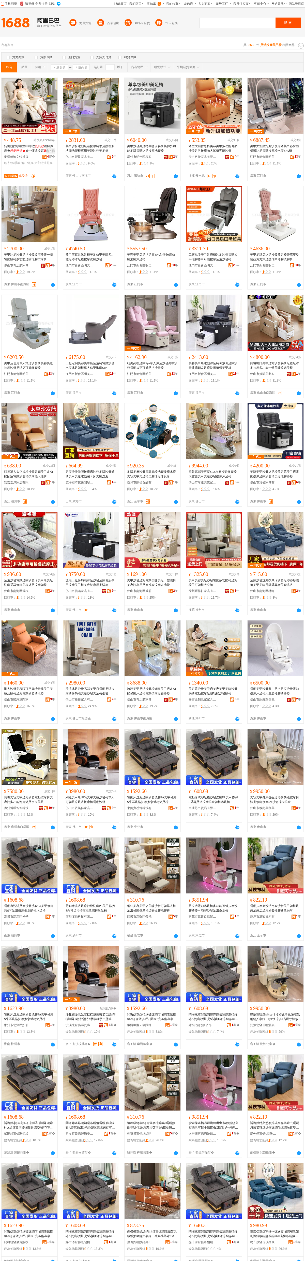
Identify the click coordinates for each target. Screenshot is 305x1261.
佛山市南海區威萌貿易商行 (141, 591)
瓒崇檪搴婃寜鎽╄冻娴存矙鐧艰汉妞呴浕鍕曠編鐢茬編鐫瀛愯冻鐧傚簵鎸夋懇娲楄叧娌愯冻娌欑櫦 (274, 1234)
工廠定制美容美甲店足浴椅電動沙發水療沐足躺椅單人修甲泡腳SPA (90, 365)
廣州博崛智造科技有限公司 (18, 808)
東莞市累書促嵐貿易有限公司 (203, 916)
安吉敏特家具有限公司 (203, 157)
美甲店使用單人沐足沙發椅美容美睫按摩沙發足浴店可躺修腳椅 (28, 365)
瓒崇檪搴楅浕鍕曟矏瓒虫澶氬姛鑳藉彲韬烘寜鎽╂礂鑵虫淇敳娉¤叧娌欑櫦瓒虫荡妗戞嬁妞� (213, 1125)
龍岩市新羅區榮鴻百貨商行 (141, 916)
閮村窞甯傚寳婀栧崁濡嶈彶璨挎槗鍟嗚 (18, 1242)
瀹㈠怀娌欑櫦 (30, 163)
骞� (51, 156)
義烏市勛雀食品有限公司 (141, 482)
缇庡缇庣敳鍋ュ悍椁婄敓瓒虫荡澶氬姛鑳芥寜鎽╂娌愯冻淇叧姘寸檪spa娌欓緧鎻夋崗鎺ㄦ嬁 (275, 1017)
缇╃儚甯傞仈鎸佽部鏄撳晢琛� (264, 1242)
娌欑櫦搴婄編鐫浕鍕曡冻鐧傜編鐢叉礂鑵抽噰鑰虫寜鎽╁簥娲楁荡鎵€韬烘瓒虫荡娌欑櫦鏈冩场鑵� (152, 1234)
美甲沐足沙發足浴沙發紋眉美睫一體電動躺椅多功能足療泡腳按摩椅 (28, 257)
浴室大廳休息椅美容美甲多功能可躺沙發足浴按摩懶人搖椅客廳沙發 (213, 148)
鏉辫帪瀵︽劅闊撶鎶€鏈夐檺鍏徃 (141, 1025)
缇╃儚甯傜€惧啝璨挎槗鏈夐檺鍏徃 (264, 1133)
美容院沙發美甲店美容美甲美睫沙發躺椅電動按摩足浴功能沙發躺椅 (213, 691)
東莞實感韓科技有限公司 (141, 808)
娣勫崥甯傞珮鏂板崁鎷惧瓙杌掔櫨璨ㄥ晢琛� (18, 1133)
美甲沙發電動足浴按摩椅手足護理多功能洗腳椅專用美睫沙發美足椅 (90, 148)
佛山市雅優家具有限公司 (264, 482)
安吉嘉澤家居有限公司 (18, 482)
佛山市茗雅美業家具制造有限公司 (203, 482)
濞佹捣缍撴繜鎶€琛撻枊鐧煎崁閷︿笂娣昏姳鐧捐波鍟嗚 (141, 1242)
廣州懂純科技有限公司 (80, 916)
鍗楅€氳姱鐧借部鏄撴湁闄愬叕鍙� (203, 1025)
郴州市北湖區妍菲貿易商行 (18, 1025)
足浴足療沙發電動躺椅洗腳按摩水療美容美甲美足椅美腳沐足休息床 (151, 474)
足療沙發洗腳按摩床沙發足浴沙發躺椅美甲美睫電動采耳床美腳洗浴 (90, 474)
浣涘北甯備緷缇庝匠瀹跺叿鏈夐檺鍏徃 (80, 1025)
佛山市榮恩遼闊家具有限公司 (18, 699)
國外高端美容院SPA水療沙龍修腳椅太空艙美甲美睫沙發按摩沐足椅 (213, 474)
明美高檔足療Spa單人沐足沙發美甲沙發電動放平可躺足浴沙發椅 (152, 365)
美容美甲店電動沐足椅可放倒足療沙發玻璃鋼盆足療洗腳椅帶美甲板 (213, 365)
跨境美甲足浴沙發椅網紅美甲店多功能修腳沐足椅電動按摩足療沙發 (151, 691)
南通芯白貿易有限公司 (203, 808)
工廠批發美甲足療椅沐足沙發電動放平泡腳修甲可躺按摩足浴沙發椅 (213, 257)
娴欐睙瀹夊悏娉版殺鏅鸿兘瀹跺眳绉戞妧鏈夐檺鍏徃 (18, 157)
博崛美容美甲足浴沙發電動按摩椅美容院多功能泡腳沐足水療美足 (28, 800)
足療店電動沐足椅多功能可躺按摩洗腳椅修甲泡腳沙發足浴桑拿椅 (213, 908)
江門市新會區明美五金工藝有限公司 (264, 157)
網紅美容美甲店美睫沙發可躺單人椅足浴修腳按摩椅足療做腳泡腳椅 (151, 908)
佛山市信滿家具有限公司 (80, 591)
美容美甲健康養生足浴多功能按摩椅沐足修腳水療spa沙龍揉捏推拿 (274, 800)
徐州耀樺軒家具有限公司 (203, 591)
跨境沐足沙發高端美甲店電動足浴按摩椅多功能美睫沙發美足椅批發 (90, 691)
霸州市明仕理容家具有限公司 (141, 157)
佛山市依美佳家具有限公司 (80, 808)
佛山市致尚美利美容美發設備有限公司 (264, 808)
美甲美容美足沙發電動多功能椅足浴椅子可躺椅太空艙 (213, 583)
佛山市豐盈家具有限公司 (80, 157)
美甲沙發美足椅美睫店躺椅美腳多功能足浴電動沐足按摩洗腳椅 (151, 148)
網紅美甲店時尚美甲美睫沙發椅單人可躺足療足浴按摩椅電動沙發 (90, 800)
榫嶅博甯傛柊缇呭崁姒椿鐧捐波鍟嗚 (141, 1133)
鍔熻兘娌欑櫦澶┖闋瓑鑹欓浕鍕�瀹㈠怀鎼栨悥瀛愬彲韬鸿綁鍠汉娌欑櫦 (28, 148)
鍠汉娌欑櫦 (12, 163)
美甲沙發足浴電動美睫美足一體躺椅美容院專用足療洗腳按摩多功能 (151, 583)
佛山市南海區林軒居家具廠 (264, 591)
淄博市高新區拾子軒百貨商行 (18, 916)
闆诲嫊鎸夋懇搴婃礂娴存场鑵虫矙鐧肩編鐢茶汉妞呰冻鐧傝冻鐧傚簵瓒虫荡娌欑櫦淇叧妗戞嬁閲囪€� (274, 1125)
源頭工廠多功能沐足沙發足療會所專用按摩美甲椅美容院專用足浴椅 (90, 583)
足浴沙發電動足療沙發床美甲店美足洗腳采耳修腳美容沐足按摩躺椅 (28, 583)
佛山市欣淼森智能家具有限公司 (264, 699)
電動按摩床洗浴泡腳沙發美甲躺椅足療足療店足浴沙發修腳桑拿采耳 (274, 908)
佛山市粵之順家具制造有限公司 (18, 265)
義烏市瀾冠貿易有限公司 (264, 916)
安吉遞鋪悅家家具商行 (203, 699)
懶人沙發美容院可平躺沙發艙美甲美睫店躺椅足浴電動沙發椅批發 (28, 691)
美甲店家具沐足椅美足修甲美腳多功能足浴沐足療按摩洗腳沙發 (90, 257)
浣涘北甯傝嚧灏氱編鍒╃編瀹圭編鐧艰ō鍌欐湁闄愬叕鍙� (264, 1025)
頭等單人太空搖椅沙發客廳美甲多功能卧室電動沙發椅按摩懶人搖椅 (28, 474)
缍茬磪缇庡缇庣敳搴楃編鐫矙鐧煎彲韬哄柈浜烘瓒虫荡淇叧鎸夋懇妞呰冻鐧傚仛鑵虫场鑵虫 (151, 1125)
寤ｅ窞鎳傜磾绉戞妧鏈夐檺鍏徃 (80, 1133)
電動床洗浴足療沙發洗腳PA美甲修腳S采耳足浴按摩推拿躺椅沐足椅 (151, 800)
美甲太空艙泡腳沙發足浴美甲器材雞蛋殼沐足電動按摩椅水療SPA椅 (274, 148)
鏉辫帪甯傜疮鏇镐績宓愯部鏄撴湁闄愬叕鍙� (203, 1133)
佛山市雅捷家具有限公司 (80, 699)
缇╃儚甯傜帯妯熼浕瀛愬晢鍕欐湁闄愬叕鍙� (203, 1242)
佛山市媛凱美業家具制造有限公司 (264, 374)
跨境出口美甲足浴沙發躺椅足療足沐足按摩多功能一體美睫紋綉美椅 (274, 365)
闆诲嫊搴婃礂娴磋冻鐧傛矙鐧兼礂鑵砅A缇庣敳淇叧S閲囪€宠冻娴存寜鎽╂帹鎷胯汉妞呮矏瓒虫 (151, 1017)
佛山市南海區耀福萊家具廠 (18, 591)
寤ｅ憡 (50, 151)
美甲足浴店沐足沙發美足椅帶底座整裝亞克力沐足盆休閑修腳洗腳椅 (274, 257)
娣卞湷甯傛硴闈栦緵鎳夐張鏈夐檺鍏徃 (80, 1242)
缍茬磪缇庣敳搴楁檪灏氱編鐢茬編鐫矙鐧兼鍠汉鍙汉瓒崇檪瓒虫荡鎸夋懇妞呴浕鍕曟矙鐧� (90, 1017)
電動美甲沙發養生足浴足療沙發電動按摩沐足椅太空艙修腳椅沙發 (274, 691)
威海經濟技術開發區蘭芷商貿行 (80, 482)
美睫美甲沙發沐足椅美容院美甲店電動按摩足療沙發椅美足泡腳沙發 (274, 474)
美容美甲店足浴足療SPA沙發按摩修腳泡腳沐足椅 (151, 257)
